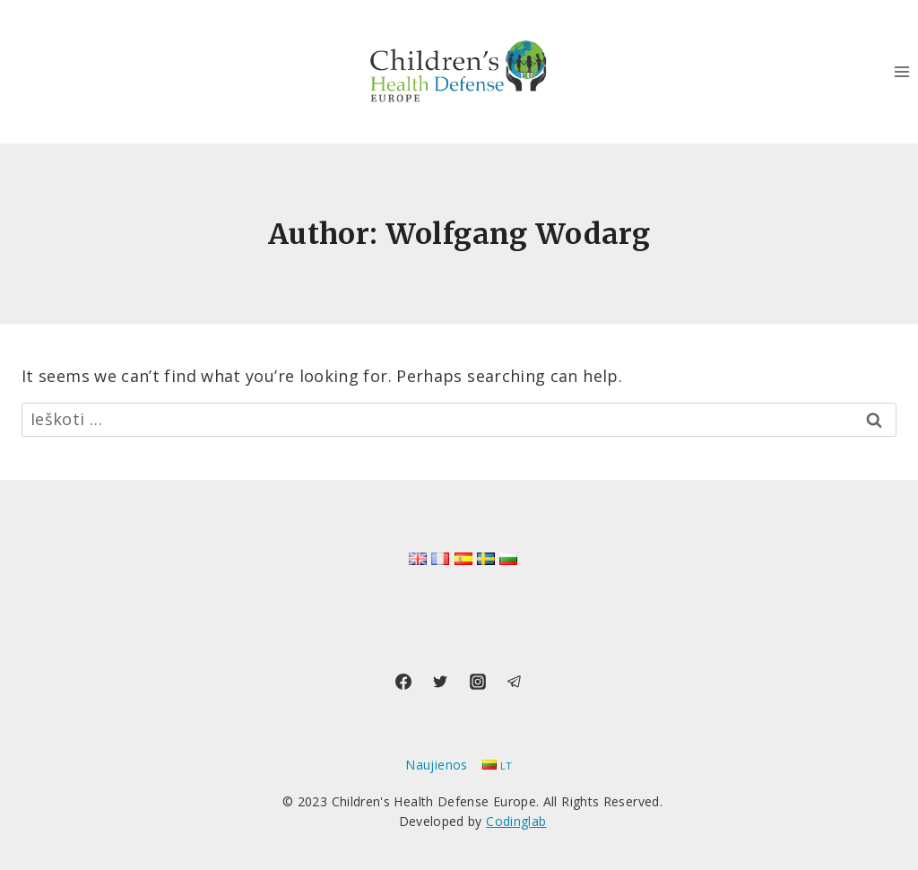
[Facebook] (403, 682)
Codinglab (516, 821)
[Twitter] (440, 682)
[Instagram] (478, 682)
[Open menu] (901, 71)
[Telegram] (514, 682)
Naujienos (436, 764)
